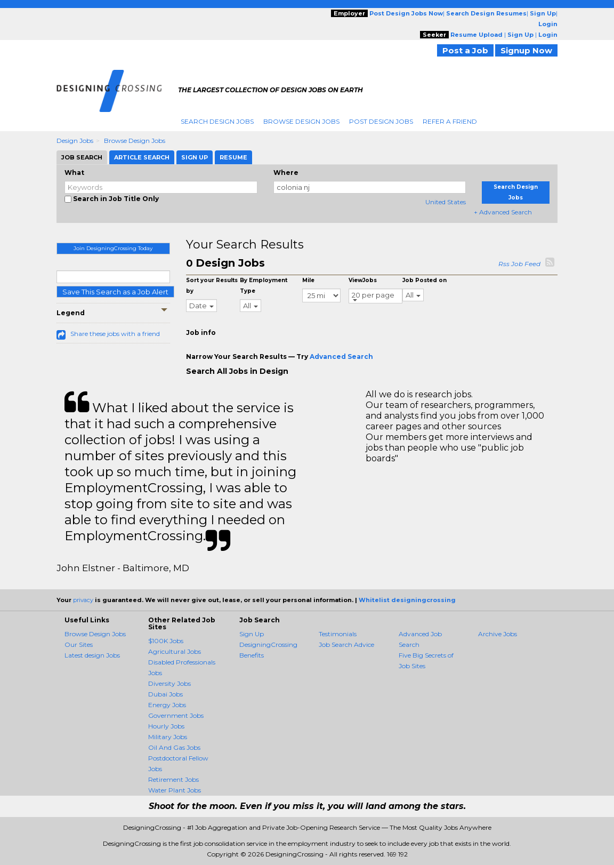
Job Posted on (424, 280)
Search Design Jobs (217, 121)
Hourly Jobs (166, 726)
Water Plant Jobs (174, 790)
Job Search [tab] (81, 157)
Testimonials (338, 634)
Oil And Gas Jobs (174, 747)
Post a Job (465, 50)
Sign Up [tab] (194, 157)
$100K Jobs (165, 641)
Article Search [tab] (141, 157)
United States (445, 202)
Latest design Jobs (92, 655)
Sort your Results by (212, 285)
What (74, 173)
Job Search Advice (346, 644)
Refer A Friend (450, 121)
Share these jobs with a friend (115, 334)
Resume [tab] (233, 157)
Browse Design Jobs (301, 121)
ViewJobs (363, 280)
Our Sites (78, 644)
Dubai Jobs (165, 694)
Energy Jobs (167, 705)
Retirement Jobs (173, 779)
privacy (83, 600)
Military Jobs (167, 737)
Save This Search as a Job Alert (115, 291)
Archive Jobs (497, 634)
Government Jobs (176, 715)
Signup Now (526, 50)
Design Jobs (74, 141)
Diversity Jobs (169, 683)
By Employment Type (263, 285)
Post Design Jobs (381, 121)
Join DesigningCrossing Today (113, 248)
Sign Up (251, 634)
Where (285, 173)
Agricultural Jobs (174, 651)
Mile (308, 280)
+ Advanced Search (503, 212)
